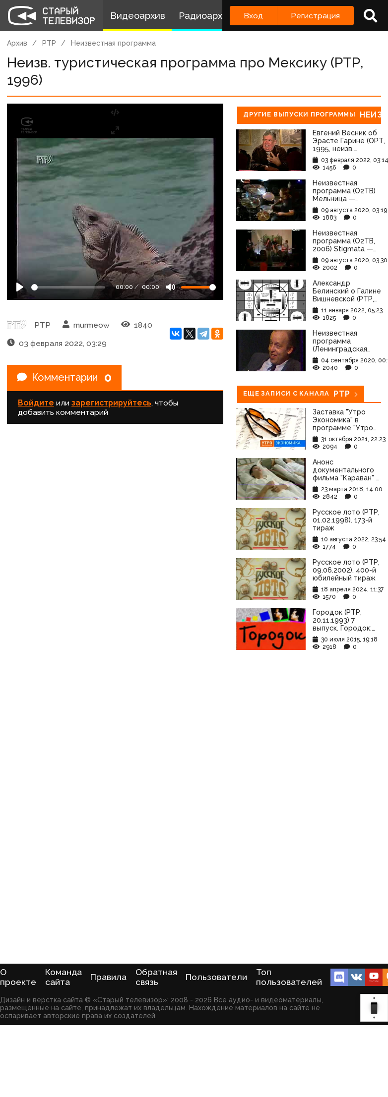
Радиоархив (206, 15)
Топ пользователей (289, 977)
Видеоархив (137, 15)
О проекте (18, 977)
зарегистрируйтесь (111, 402)
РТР (49, 43)
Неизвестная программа (113, 43)
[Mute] (171, 287)
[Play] (20, 287)
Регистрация (315, 15)
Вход (253, 15)
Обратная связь (156, 977)
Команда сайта (63, 977)
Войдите (36, 402)
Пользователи (216, 977)
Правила (108, 977)
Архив (17, 43)
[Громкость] (198, 287)
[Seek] (68, 287)
